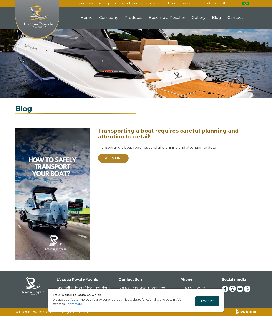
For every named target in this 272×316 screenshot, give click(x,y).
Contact (235, 17)
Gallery (199, 17)
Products (133, 17)
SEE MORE (113, 158)
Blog (216, 17)
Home (87, 17)
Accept (207, 301)
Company (108, 17)
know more (74, 304)
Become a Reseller (167, 17)
